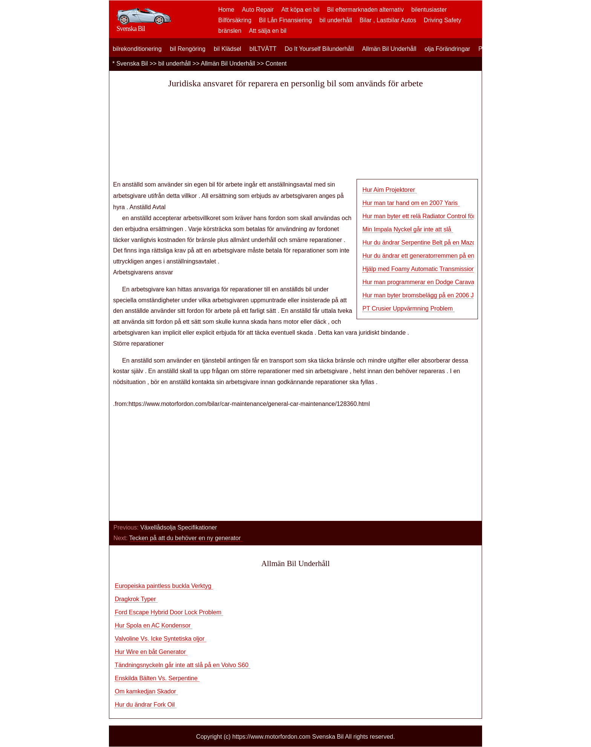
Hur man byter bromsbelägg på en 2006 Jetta (423, 295)
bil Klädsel (227, 49)
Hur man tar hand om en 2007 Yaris (410, 203)
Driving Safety (442, 20)
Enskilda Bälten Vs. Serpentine (157, 678)
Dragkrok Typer (136, 599)
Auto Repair (258, 9)
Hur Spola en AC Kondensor (153, 625)
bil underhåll (336, 20)
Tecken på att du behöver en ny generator (186, 538)
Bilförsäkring (234, 20)
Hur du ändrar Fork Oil (145, 704)
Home (226, 9)
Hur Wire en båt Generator (151, 652)
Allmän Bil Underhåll (389, 49)
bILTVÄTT (263, 49)
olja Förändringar (447, 49)
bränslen (229, 31)
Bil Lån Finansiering (285, 20)
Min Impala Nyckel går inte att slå (407, 229)
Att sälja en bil (267, 31)
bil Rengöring (187, 49)
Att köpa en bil (300, 9)
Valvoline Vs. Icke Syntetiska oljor (160, 638)
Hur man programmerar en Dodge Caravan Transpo (431, 282)
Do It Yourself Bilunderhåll (319, 49)
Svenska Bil (132, 63)
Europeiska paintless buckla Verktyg (164, 586)
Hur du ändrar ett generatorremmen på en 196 (424, 256)
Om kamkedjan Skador (146, 691)
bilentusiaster (429, 9)
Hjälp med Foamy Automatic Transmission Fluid (426, 269)
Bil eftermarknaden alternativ (365, 9)
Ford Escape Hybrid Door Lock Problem (169, 612)
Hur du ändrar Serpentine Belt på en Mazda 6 (423, 242)
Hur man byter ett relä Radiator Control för (418, 216)
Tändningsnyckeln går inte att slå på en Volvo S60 (182, 665)
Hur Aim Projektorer (389, 190)
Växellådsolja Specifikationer (179, 527)
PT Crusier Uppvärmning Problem (408, 308)
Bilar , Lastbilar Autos (388, 20)
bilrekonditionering (137, 49)
